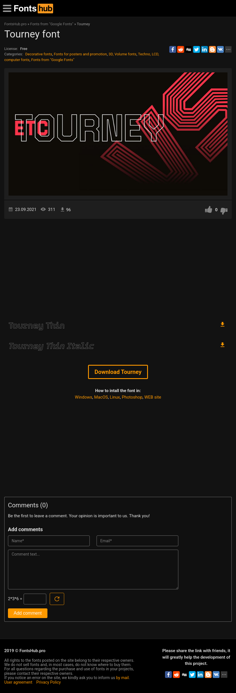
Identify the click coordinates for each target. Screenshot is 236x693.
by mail (122, 677)
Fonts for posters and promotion (80, 54)
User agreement (18, 682)
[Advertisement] (118, 267)
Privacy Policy (48, 682)
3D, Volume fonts (122, 54)
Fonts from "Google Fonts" (52, 60)
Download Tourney (118, 372)
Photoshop (132, 397)
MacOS (101, 397)
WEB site (152, 397)
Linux (115, 397)
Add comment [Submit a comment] (28, 613)
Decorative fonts (38, 54)
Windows (83, 397)
